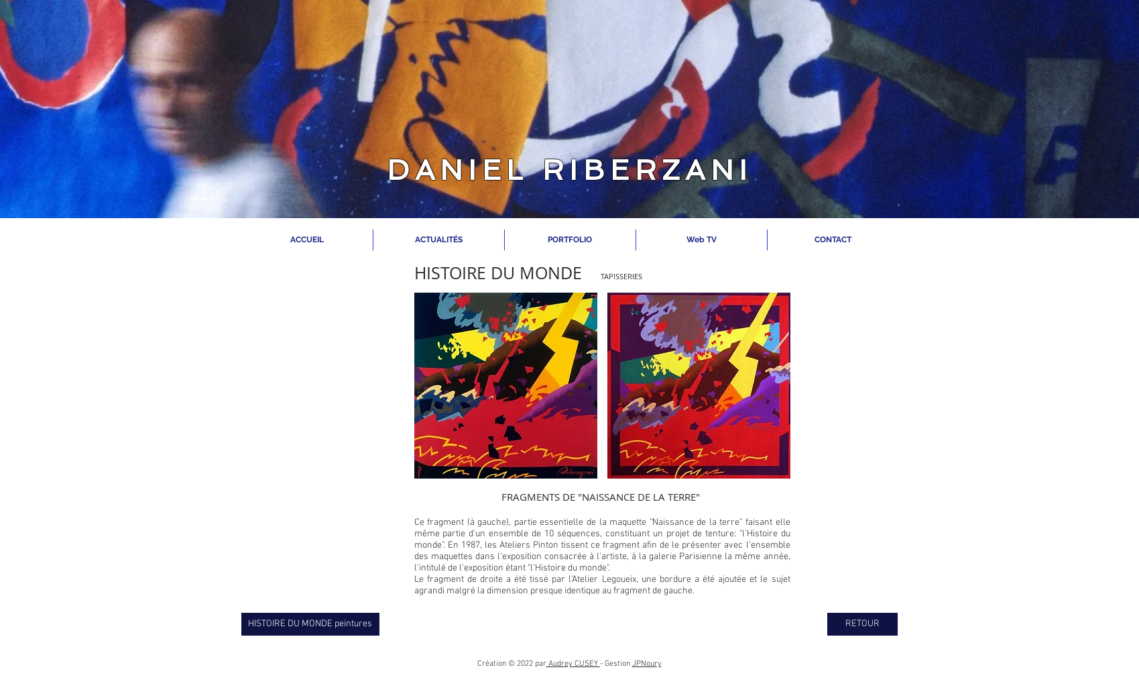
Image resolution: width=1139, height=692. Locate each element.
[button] (505, 386)
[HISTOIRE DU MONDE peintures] (310, 624)
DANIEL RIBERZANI (569, 170)
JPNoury (647, 664)
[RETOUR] (862, 624)
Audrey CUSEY (573, 664)
